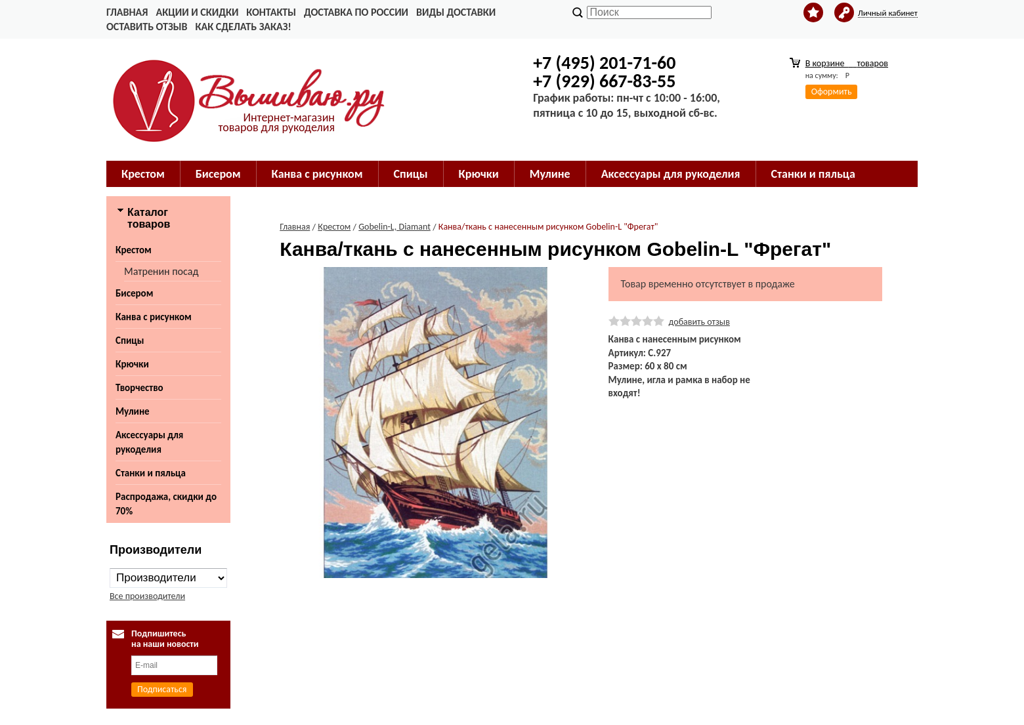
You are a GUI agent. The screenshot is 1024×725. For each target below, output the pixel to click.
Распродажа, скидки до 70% (166, 504)
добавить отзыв (699, 321)
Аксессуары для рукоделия (670, 174)
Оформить (831, 91)
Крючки (479, 174)
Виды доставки (456, 12)
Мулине (550, 174)
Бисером (218, 174)
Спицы (411, 174)
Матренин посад (161, 271)
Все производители (147, 596)
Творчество (139, 388)
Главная (127, 12)
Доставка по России (356, 12)
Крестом (143, 174)
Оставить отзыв (146, 26)
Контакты (271, 12)
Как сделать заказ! (243, 26)
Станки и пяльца (813, 174)
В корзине (846, 63)
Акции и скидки (197, 12)
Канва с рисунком (317, 174)
